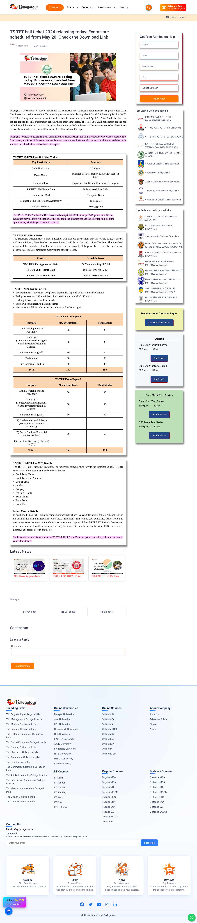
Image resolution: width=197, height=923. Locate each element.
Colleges (54, 7)
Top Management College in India (24, 719)
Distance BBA (157, 797)
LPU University (62, 724)
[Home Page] (24, 7)
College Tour (19, 45)
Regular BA (108, 811)
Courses (86, 7)
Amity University (62, 744)
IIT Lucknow (60, 807)
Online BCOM (109, 753)
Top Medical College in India (21, 724)
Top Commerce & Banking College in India (25, 768)
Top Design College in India (20, 796)
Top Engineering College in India (23, 714)
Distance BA (156, 806)
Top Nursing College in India (21, 747)
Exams (71, 7)
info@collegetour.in (23, 829)
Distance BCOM (158, 811)
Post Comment (22, 666)
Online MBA (108, 714)
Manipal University (64, 714)
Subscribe (149, 842)
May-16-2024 (40, 46)
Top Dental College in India (20, 801)
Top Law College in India (19, 762)
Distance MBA (157, 777)
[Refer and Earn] (173, 7)
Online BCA (108, 744)
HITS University (62, 753)
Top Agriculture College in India (23, 757)
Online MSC (108, 734)
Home (171, 17)
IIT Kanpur (59, 782)
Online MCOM (109, 729)
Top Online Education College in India (26, 742)
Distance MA (156, 787)
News (181, 17)
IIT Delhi (58, 777)
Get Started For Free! (159, 322)
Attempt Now (159, 414)
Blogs (153, 724)
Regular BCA (108, 806)
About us (154, 714)
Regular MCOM (110, 792)
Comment (16, 646)
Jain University (62, 719)
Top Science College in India (21, 729)
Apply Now (159, 98)
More (123, 7)
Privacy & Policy (158, 719)
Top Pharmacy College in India (22, 752)
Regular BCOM (110, 816)
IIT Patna (58, 797)
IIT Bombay (60, 792)
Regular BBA (108, 802)
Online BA (107, 748)
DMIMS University (63, 758)
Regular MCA (109, 782)
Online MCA (108, 719)
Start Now (159, 358)
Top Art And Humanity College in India (26, 775)
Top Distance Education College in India (24, 736)
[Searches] (149, 7)
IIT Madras (59, 787)
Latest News (105, 7)
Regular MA (108, 787)
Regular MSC (109, 797)
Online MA (107, 724)
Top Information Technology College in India (25, 782)
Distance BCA (157, 802)
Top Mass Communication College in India (25, 790)
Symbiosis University (65, 748)
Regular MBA (109, 777)
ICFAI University (62, 763)
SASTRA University (64, 739)
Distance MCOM (158, 792)
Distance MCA (157, 782)
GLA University (62, 734)
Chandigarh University (66, 729)
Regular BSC (108, 821)
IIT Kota (58, 802)
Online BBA (108, 739)
